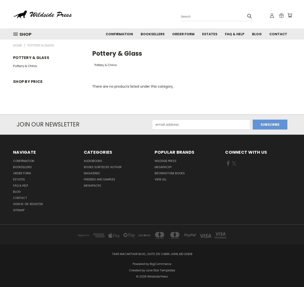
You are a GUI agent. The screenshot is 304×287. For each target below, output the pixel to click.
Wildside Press (165, 161)
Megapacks (92, 186)
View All (160, 179)
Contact (278, 34)
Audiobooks (93, 161)
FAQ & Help (234, 34)
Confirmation (119, 34)
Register (36, 204)
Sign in (18, 204)
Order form (183, 34)
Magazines (92, 173)
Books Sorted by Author (103, 167)
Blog (257, 34)
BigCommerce (160, 264)
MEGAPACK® (163, 167)
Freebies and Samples (99, 179)
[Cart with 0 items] (289, 15)
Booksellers (153, 34)
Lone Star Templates (160, 270)
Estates (209, 34)
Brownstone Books (170, 173)
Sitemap (18, 210)
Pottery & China (25, 66)
